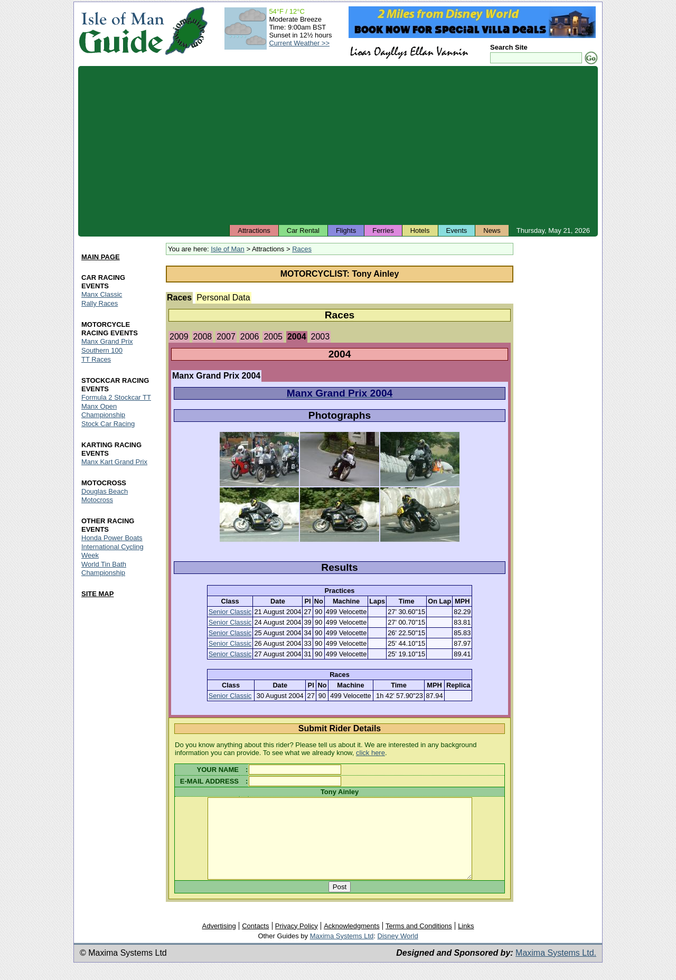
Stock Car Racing (108, 424)
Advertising (219, 942)
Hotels (420, 230)
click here (370, 753)
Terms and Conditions (419, 942)
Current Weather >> (299, 43)
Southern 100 (102, 350)
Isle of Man (228, 249)
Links (466, 942)
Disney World (398, 952)
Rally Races (99, 303)
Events (456, 230)
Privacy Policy (296, 942)
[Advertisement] (338, 145)
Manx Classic (101, 294)
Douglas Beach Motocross (104, 495)
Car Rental (303, 230)
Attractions (254, 230)
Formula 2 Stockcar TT (116, 397)
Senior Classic (230, 612)
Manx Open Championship (103, 410)
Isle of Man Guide (121, 31)
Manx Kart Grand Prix (114, 462)
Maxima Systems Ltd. (555, 968)
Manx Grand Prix (107, 341)
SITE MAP (97, 594)
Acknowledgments (352, 942)
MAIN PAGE (100, 257)
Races (302, 249)
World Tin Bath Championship (103, 568)
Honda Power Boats (112, 538)
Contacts (255, 942)
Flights (346, 230)
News (492, 230)
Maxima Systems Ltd (342, 952)
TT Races (96, 359)
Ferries (382, 230)
